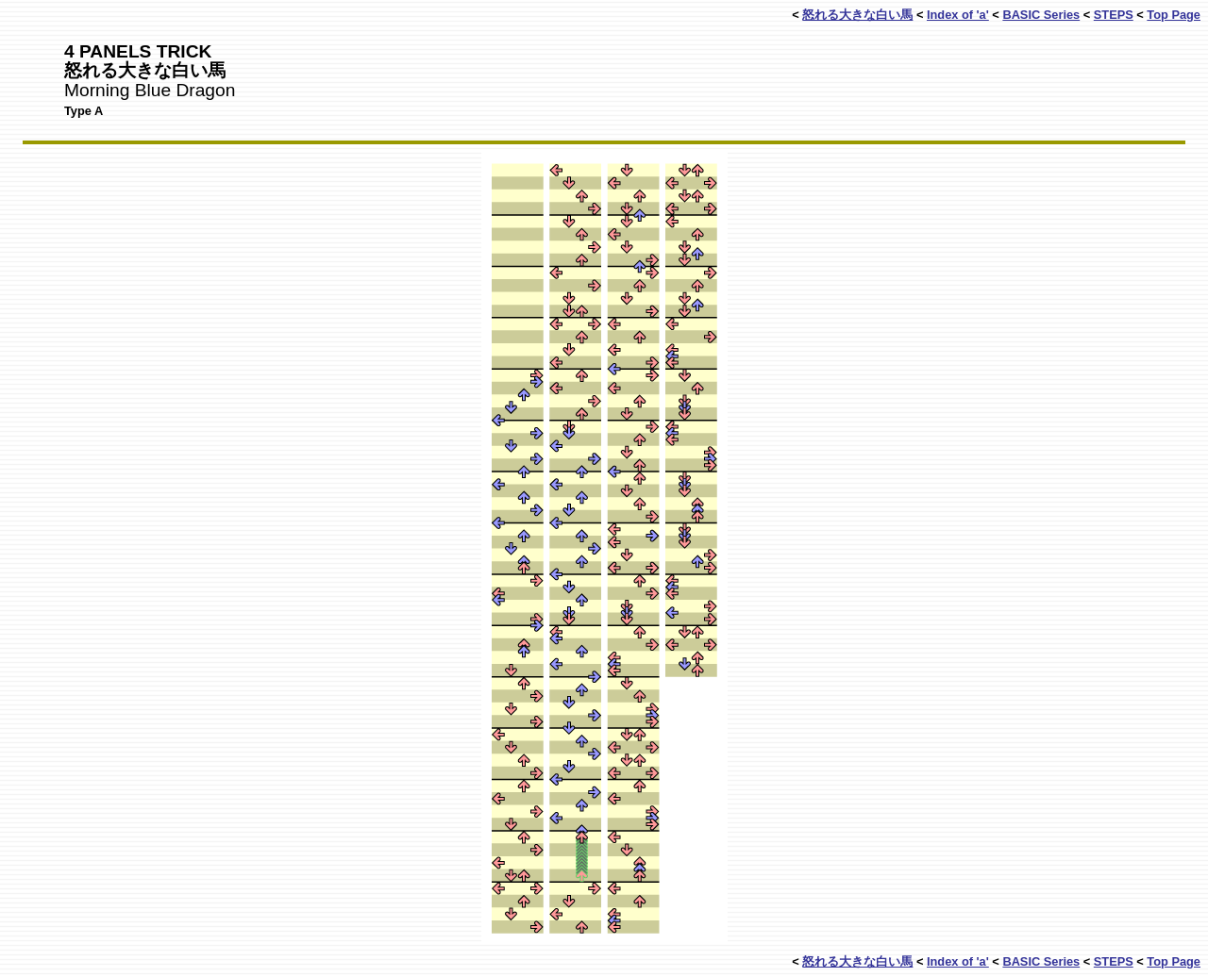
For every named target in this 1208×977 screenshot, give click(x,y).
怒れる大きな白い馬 (857, 15)
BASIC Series (1041, 15)
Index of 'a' (958, 15)
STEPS (1113, 15)
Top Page (1173, 15)
